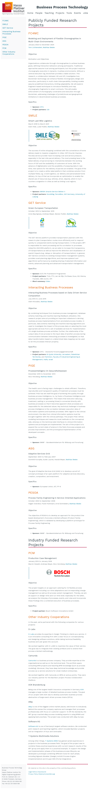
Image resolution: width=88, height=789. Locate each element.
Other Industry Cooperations (8, 53)
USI (48, 110)
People (38, 13)
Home (30, 13)
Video (48, 281)
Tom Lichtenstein (35, 47)
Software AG (33, 726)
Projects (60, 13)
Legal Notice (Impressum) (37, 772)
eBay (30, 707)
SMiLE (5, 24)
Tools (69, 13)
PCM (4, 48)
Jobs (85, 13)
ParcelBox (59, 194)
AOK (82, 689)
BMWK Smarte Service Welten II (52, 192)
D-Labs (31, 634)
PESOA (5, 45)
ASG (4, 41)
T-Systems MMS (51, 741)
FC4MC (5, 21)
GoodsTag (50, 194)
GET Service (7, 28)
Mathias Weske (49, 47)
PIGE (4, 37)
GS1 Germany (69, 194)
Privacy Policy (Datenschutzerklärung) (41, 774)
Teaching (49, 13)
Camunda (32, 660)
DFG (42, 107)
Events (77, 13)
